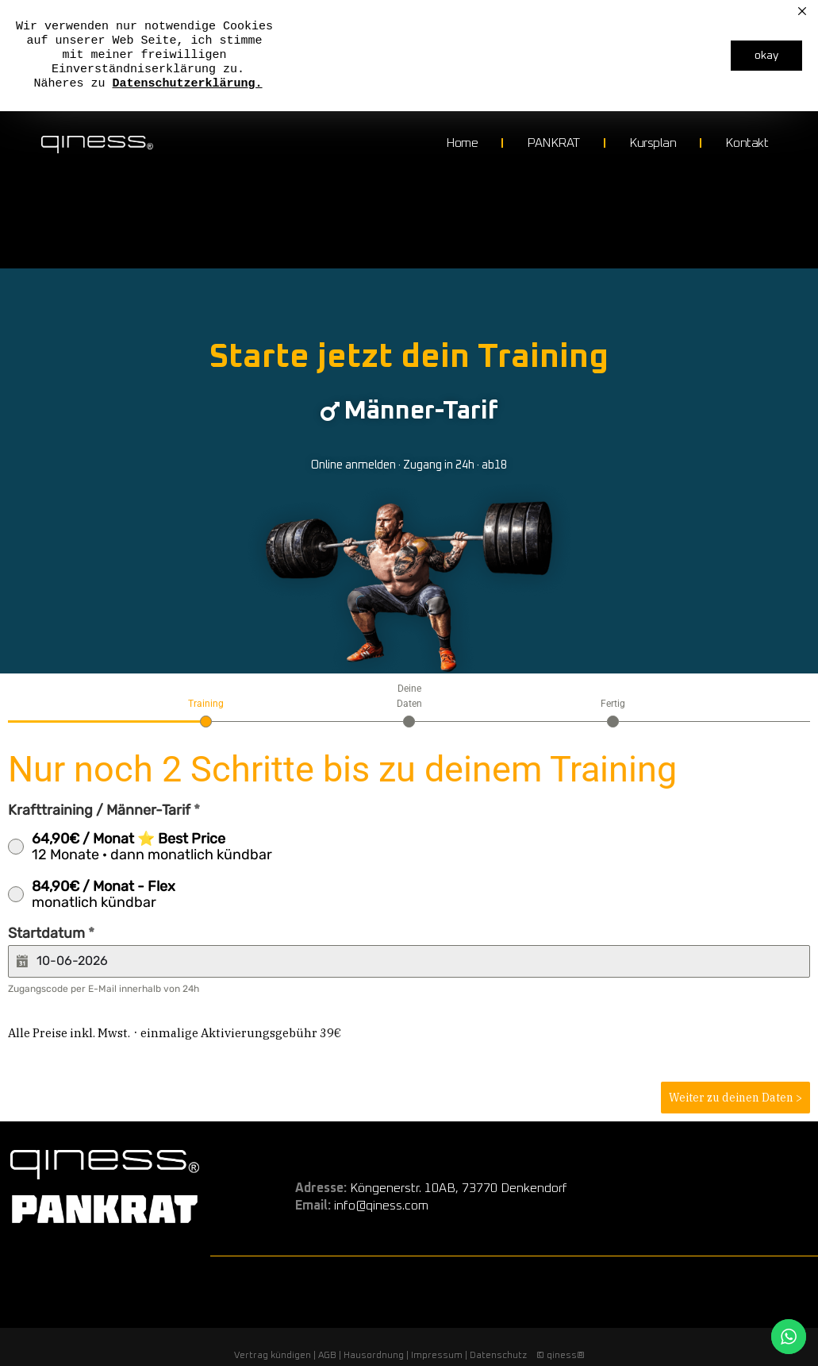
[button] (409, 415)
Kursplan (652, 143)
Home (462, 143)
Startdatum (51, 940)
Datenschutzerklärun (180, 84)
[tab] (206, 719)
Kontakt (746, 143)
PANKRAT (553, 143)
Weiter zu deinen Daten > (735, 1105)
